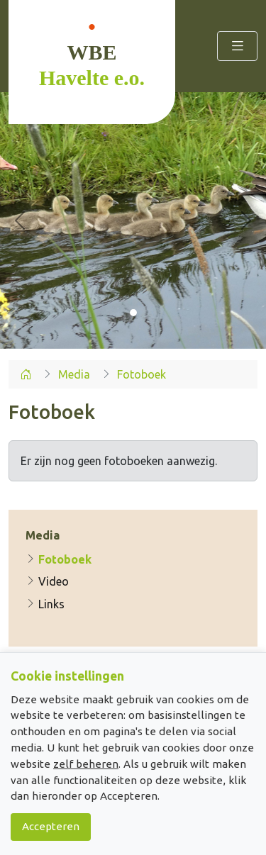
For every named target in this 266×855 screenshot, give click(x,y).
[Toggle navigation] (237, 45)
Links (45, 604)
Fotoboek (59, 559)
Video (47, 581)
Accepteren (50, 826)
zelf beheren (85, 764)
